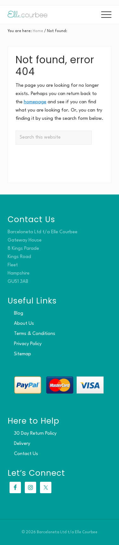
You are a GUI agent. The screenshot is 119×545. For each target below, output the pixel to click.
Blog (18, 313)
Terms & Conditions (34, 333)
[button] (106, 15)
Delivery (22, 443)
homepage (35, 102)
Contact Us (26, 454)
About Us (24, 323)
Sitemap (22, 354)
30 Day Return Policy (35, 433)
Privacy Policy (28, 344)
